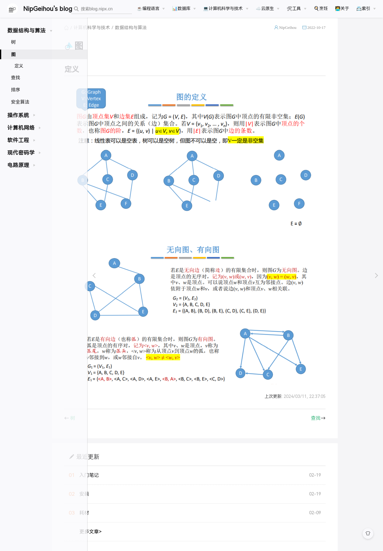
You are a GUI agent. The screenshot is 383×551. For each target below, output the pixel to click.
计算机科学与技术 (132, 34)
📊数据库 (181, 8)
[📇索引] (366, 8)
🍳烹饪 (321, 8)
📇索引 (363, 8)
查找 (15, 77)
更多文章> (131, 538)
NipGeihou (328, 34)
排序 (15, 89)
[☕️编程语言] (151, 8)
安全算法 (20, 101)
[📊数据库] (184, 8)
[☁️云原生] (267, 8)
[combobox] (101, 9)
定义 (19, 65)
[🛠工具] (296, 8)
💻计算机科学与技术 (223, 8)
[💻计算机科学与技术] (225, 8)
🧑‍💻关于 (342, 8)
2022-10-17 (357, 34)
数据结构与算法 (171, 34)
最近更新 (128, 463)
